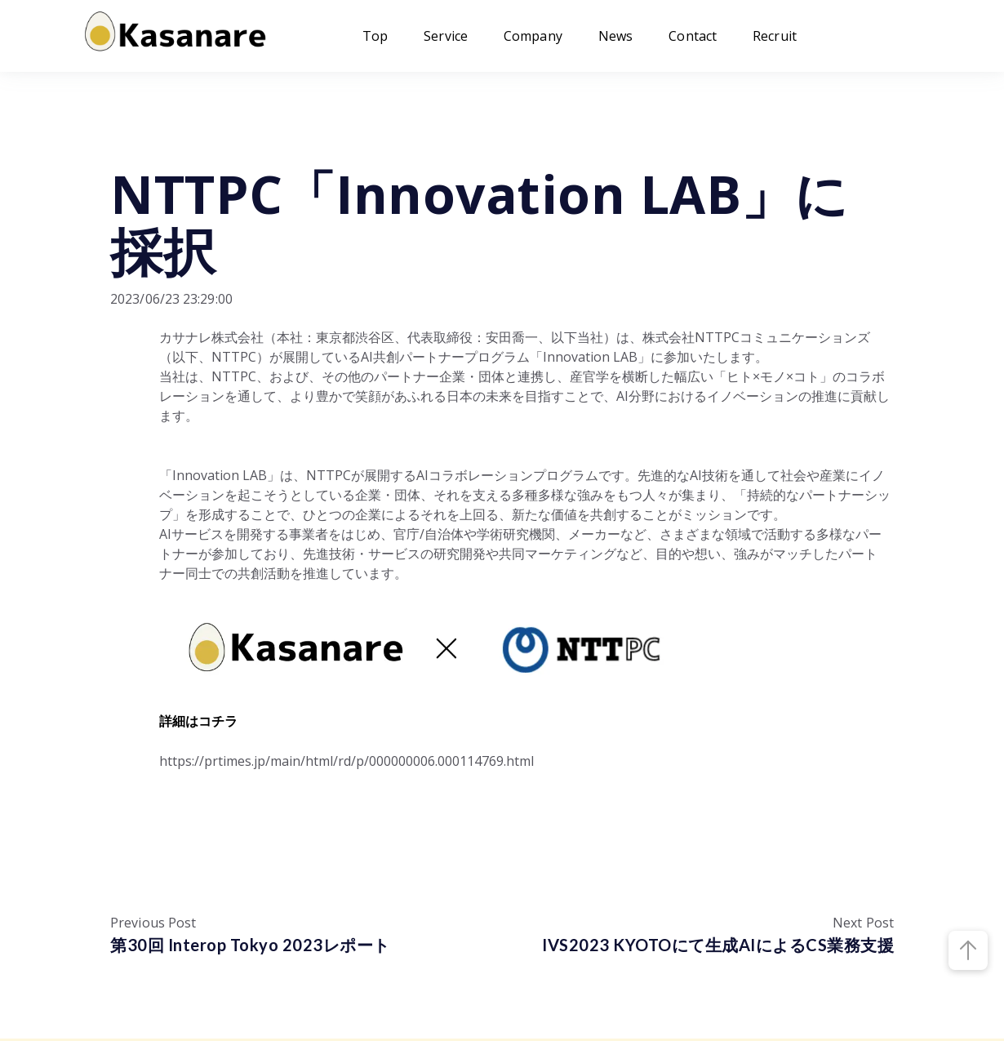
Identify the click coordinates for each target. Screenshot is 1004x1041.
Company (533, 36)
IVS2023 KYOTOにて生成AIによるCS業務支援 (718, 944)
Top (375, 36)
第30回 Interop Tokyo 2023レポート (250, 944)
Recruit (775, 36)
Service (446, 36)
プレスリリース (159, 141)
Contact (693, 36)
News (615, 36)
